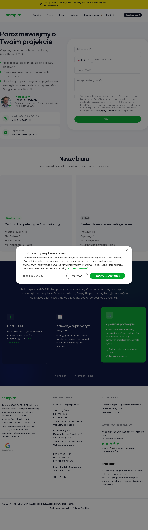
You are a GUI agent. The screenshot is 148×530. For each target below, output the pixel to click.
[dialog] (74, 265)
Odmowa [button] (74, 276)
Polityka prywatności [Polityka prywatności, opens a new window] (82, 268)
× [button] (127, 249)
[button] (35, 276)
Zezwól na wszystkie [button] (105, 276)
